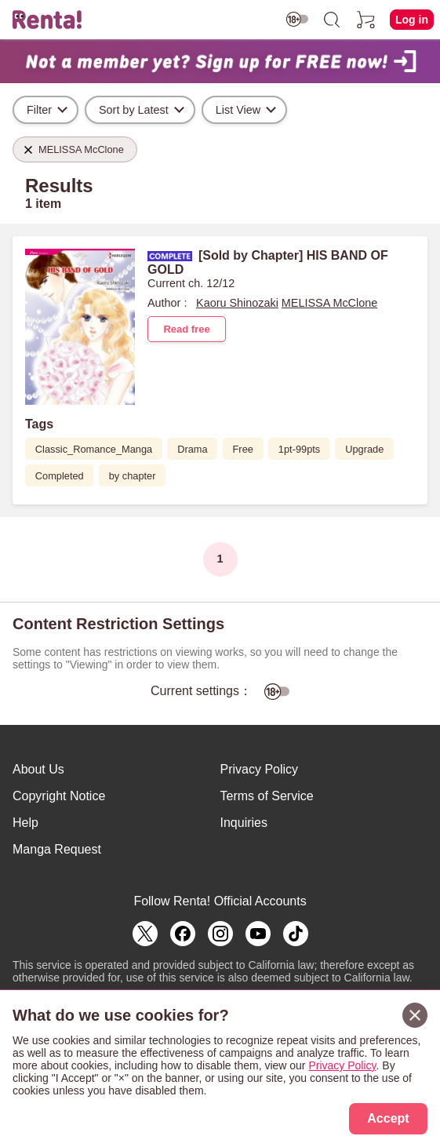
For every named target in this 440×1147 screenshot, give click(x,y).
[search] (332, 20)
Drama (192, 449)
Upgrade (364, 449)
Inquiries (243, 822)
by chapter (132, 476)
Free (243, 449)
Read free (186, 329)
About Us (38, 769)
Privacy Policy (259, 769)
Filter (39, 110)
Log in (411, 19)
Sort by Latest (134, 110)
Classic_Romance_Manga (93, 449)
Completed (59, 476)
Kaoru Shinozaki (237, 303)
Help (25, 822)
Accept (388, 1118)
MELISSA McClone (329, 303)
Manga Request (57, 849)
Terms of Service (267, 796)
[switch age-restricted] (297, 19)
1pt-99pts (299, 449)
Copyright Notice (59, 796)
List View (238, 110)
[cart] (366, 20)
